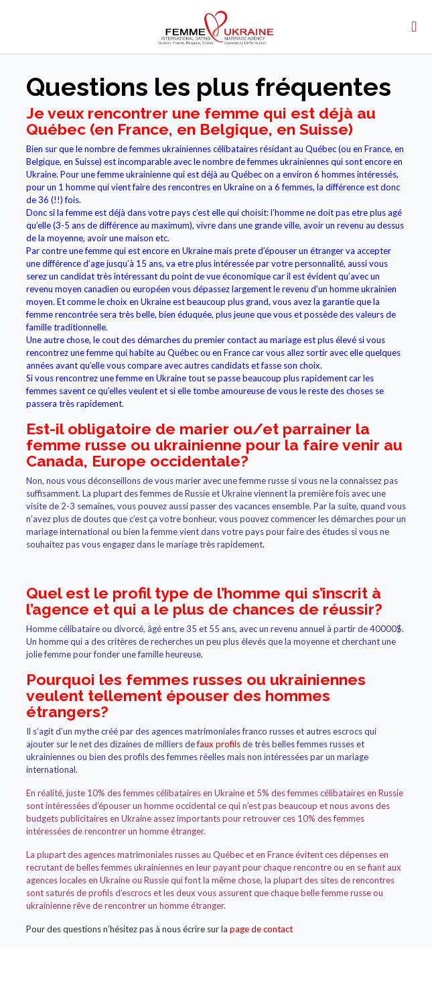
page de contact (261, 929)
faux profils (218, 744)
